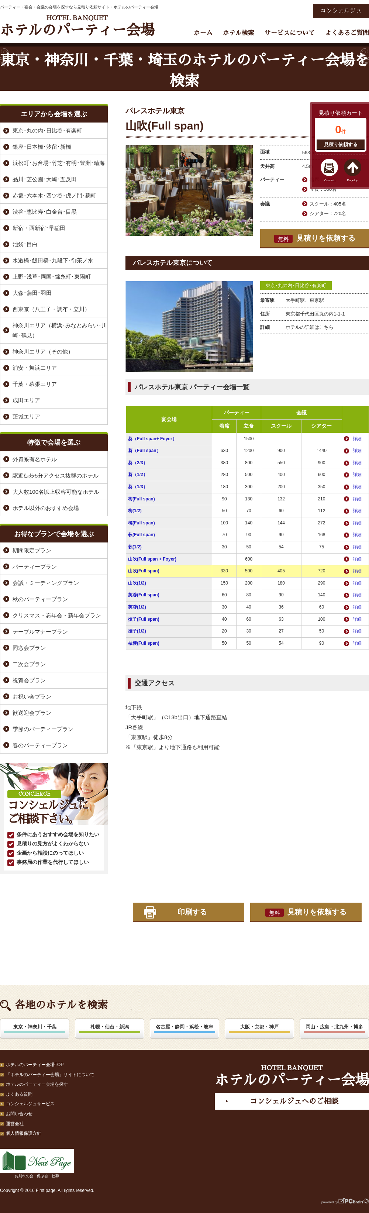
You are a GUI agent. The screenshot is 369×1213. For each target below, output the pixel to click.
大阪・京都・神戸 (259, 1027)
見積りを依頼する (314, 238)
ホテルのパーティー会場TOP (34, 1064)
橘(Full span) (141, 522)
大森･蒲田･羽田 (32, 293)
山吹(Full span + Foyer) (152, 559)
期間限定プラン (32, 550)
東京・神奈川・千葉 (34, 1027)
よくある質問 (19, 1094)
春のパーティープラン (40, 745)
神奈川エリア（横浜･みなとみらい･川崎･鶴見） (60, 330)
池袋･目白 (25, 244)
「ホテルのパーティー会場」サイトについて (50, 1074)
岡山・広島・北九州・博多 (334, 1027)
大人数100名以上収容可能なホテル (56, 492)
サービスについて (290, 33)
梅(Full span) (141, 499)
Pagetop (352, 180)
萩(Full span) (141, 534)
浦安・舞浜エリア (35, 368)
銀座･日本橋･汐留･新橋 (42, 147)
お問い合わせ (19, 1113)
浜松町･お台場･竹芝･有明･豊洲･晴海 (59, 163)
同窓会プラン (29, 648)
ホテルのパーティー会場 (77, 26)
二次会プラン (29, 664)
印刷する (192, 912)
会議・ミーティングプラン (46, 583)
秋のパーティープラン (40, 599)
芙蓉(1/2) (137, 607)
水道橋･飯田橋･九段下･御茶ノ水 (53, 260)
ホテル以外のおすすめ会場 (46, 508)
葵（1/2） (138, 474)
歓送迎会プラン (32, 713)
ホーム (203, 33)
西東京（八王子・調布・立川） (51, 309)
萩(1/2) (135, 546)
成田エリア (26, 400)
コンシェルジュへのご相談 (294, 1101)
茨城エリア (26, 416)
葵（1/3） (138, 486)
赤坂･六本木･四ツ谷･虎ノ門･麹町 (54, 195)
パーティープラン (35, 567)
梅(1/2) (135, 510)
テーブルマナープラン (40, 631)
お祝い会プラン (32, 696)
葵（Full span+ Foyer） (152, 438)
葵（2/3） (138, 462)
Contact (329, 180)
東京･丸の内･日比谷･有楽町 (296, 285)
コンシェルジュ (341, 11)
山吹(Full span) (143, 570)
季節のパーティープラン (43, 729)
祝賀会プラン (29, 680)
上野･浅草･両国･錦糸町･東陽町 (52, 276)
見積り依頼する (341, 144)
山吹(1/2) (137, 583)
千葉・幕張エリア (35, 384)
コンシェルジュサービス (30, 1103)
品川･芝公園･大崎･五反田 (45, 179)
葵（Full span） (144, 450)
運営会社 (15, 1123)
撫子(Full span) (143, 619)
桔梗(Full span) (143, 643)
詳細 (357, 438)
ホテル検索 (238, 33)
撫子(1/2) (137, 631)
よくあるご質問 (347, 33)
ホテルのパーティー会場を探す (37, 1084)
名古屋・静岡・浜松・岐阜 (184, 1027)
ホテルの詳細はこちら (310, 327)
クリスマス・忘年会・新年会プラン (57, 615)
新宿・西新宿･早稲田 (39, 228)
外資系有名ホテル (35, 459)
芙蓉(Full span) (143, 594)
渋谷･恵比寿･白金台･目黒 (45, 212)
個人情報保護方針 (23, 1133)
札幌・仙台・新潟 (109, 1027)
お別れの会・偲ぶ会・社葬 (37, 1163)
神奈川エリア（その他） (43, 351)
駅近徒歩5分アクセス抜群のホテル (56, 475)
